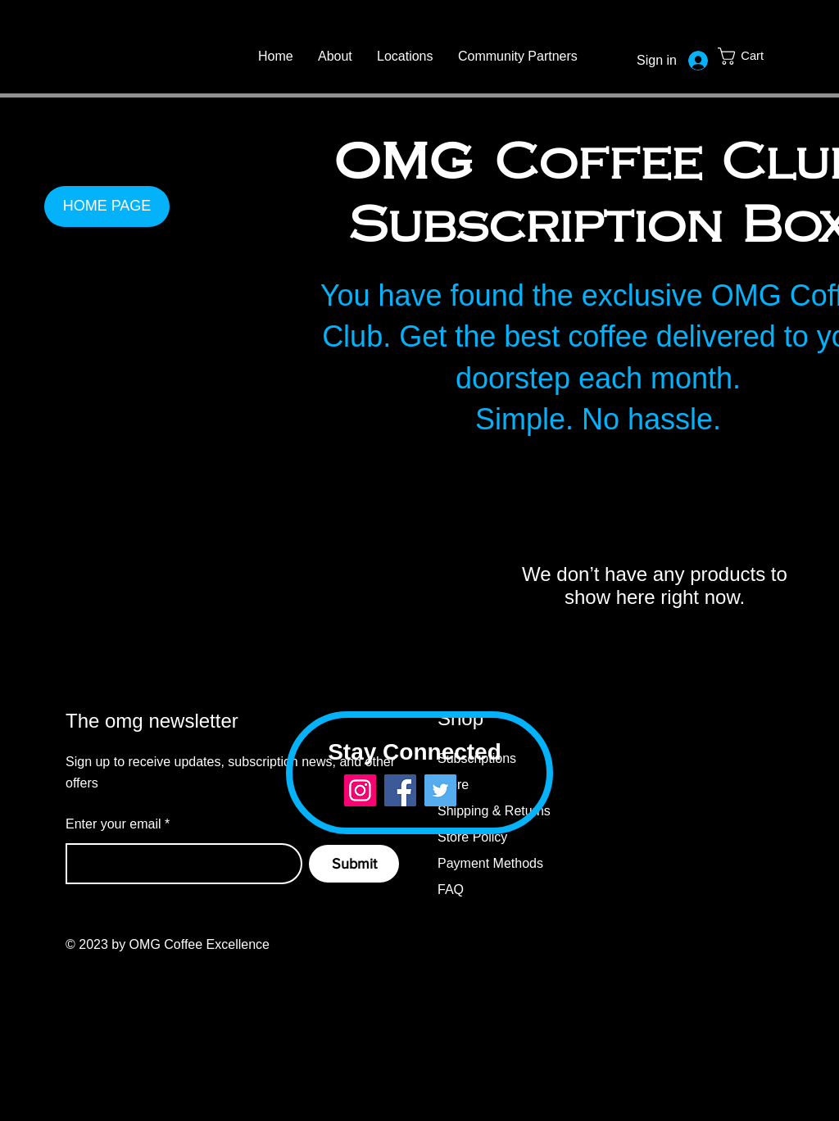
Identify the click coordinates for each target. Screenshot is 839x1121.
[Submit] (354, 863)
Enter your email (113, 824)
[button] (753, 56)
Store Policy (474, 837)
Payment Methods (490, 863)
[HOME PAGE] (107, 206)
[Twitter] (440, 790)
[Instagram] (360, 790)
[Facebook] (400, 790)
